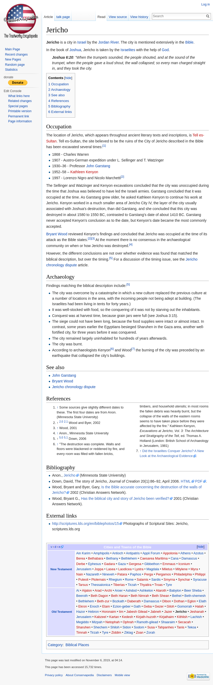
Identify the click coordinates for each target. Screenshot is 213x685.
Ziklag (128, 632)
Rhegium (115, 579)
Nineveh (108, 574)
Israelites (128, 50)
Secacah (184, 622)
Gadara (109, 564)
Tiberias (119, 585)
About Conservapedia (80, 675)
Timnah (81, 632)
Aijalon (87, 590)
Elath (202, 601)
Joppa (98, 569)
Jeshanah (197, 612)
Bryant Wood (56, 234)
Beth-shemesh (195, 596)
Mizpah (97, 622)
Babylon (175, 590)
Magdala (152, 569)
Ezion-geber (122, 606)
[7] (133, 348)
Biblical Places (77, 645)
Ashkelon (146, 590)
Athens (185, 553)
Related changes (20, 101)
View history (139, 17)
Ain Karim (83, 553)
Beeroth (82, 596)
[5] (111, 258)
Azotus (198, 553)
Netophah (112, 622)
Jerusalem (83, 569)
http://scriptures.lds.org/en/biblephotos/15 (85, 523)
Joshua (75, 50)
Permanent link (18, 116)
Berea (80, 558)
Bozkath (119, 601)
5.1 (66, 437)
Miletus (167, 569)
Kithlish (182, 617)
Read (101, 17)
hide (68, 78)
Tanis (180, 627)
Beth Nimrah (140, 596)
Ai (77, 590)
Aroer (119, 590)
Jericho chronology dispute (74, 387)
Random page (15, 65)
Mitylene (181, 569)
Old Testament (62, 611)
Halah (199, 606)
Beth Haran (119, 596)
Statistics (11, 69)
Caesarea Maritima (154, 558)
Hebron (93, 612)
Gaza (122, 564)
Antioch (117, 553)
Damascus (189, 558)
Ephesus (94, 564)
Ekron (82, 606)
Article (48, 17)
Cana (175, 558)
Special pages (18, 106)
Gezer (159, 606)
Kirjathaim (166, 617)
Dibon (166, 601)
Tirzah (132, 585)
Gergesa (135, 564)
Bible (189, 42)
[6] (112, 348)
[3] (93, 238)
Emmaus (168, 564)
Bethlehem (129, 558)
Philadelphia (183, 574)
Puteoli (83, 579)
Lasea (110, 569)
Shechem (100, 627)
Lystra (139, 569)
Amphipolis (101, 553)
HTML (186, 481)
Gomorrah (184, 606)
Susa (151, 627)
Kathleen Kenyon (84, 172)
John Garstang (98, 166)
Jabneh (155, 612)
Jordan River (108, 42)
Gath (137, 606)
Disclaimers (104, 675)
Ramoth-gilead (147, 622)
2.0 (61, 421)
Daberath (134, 601)
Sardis (156, 579)
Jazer (168, 612)
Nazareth (92, 574)
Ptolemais (98, 579)
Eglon (191, 601)
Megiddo (82, 622)
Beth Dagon (99, 596)
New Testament (61, 569)
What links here (19, 96)
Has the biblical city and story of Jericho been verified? (125, 498)
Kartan (114, 617)
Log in (205, 4)
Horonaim (109, 612)
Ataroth (161, 590)
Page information (20, 121)
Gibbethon (151, 564)
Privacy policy (54, 675)
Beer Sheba (193, 590)
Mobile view (122, 675)
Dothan (179, 601)
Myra (194, 569)
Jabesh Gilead (136, 612)
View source (118, 17)
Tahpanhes (166, 627)
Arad (98, 590)
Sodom (139, 627)
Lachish (196, 617)
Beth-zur (103, 601)
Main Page (12, 49)
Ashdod (131, 590)
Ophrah (128, 622)
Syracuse (200, 579)
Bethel (176, 596)
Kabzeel (100, 617)
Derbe (80, 564)
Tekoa (191, 627)
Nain (79, 574)
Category (55, 645)
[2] (122, 176)
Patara (122, 574)
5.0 (61, 437)
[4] (130, 244)
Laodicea (125, 569)
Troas (158, 585)
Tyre (168, 585)
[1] (104, 145)
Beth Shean (160, 596)
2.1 (66, 421)
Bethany (112, 558)
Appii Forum (151, 553)
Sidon (126, 627)
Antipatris (133, 553)
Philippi (200, 574)
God (165, 50)
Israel (81, 42)
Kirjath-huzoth (146, 617)
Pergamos (163, 574)
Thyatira (146, 585)
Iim (121, 612)
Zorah (150, 632)
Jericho (69, 475)
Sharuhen (83, 627)
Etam (106, 606)
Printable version (19, 111)
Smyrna (169, 579)
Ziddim (116, 632)
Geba (148, 606)
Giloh (170, 606)
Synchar (184, 579)
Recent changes (16, 54)
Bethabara (95, 558)
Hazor (80, 612)
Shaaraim (168, 622)
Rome (129, 579)
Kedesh (127, 617)
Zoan (140, 632)
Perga (148, 574)
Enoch (94, 606)
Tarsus (83, 585)
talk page (63, 17)
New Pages (13, 59)
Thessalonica (100, 585)
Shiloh (115, 627)
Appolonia (170, 553)
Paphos (135, 574)
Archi (108, 590)
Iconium (184, 564)
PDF (199, 481)
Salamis (142, 579)
